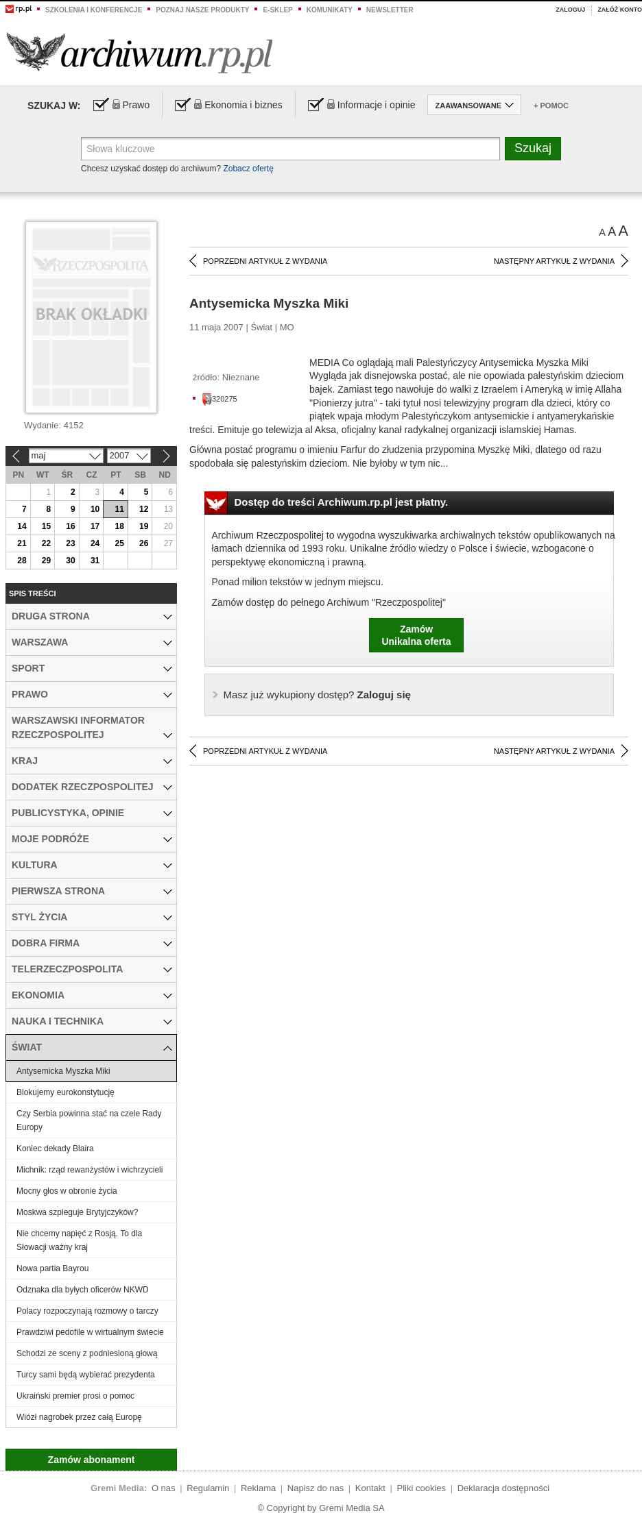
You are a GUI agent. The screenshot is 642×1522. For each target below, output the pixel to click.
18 (119, 526)
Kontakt (370, 1488)
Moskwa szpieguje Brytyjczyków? (77, 1212)
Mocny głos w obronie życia (66, 1191)
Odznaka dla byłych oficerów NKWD (82, 1289)
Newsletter (390, 10)
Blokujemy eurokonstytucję (65, 1092)
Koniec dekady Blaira (55, 1148)
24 (95, 543)
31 (95, 560)
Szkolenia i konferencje (93, 10)
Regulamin (208, 1488)
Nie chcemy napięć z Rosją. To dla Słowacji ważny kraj (79, 1240)
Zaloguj (570, 9)
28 (21, 560)
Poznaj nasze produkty (202, 10)
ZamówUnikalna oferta (416, 635)
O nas (164, 1488)
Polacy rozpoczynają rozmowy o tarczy (87, 1311)
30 (70, 560)
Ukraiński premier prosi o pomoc (75, 1396)
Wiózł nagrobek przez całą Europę (79, 1417)
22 (46, 543)
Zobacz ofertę (248, 168)
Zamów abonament (91, 1459)
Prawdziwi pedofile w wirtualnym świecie (90, 1332)
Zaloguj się (317, 694)
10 (95, 509)
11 (119, 509)
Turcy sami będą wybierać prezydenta (85, 1374)
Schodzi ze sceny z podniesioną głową (86, 1353)
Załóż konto (619, 9)
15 (46, 526)
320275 (219, 399)
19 (143, 526)
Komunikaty (330, 10)
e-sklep (277, 10)
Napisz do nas (315, 1488)
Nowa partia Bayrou (52, 1268)
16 (70, 526)
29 (46, 560)
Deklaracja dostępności (503, 1488)
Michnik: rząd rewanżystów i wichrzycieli (89, 1170)
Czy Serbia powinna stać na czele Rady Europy (88, 1120)
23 (70, 543)
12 (143, 509)
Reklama (258, 1488)
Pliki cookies (422, 1488)
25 (119, 543)
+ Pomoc (551, 105)
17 (95, 526)
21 (21, 543)
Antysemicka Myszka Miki (63, 1071)
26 (143, 543)
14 (21, 526)
